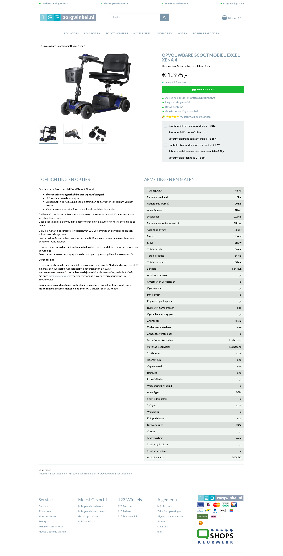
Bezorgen (44, 521)
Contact (43, 506)
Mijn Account (164, 506)
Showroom (45, 511)
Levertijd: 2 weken (174, 82)
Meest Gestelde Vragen (52, 531)
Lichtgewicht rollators (90, 506)
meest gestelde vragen (60, 275)
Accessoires (142, 33)
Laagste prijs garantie (233, 3)
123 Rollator (125, 511)
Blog (159, 531)
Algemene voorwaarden (170, 516)
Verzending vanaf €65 (181, 111)
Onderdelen (164, 33)
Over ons (162, 526)
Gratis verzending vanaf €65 (55, 3)
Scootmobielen (117, 33)
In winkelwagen (203, 89)
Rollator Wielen (86, 521)
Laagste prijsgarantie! (177, 102)
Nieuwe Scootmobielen (82, 473)
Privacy (161, 521)
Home (43, 473)
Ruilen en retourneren (51, 526)
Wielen (182, 33)
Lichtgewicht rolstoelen (91, 511)
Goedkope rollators (89, 516)
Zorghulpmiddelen (206, 33)
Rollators (71, 33)
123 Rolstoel (125, 506)
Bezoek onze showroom (176, 3)
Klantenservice (47, 516)
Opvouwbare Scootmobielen (115, 473)
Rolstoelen (92, 33)
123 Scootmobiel (127, 516)
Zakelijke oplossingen (169, 511)
